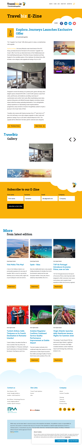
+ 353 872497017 (15, 395)
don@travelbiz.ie (15, 393)
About (61, 391)
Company (66, 197)
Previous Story (14, 126)
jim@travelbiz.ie (15, 402)
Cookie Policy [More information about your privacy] (68, 437)
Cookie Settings (61, 441)
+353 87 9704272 (15, 404)
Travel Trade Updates (36, 391)
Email (49, 197)
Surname (32, 197)
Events (51, 4)
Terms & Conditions (62, 401)
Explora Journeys (11, 49)
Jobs (59, 4)
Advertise (69, 4)
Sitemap (62, 397)
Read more (11, 287)
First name (15, 197)
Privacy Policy (63, 404)
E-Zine (55, 4)
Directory (63, 4)
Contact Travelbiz (64, 393)
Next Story (39, 126)
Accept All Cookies (73, 441)
